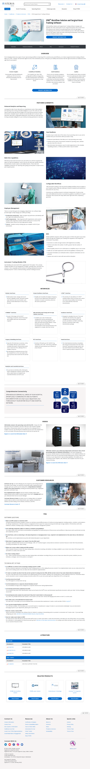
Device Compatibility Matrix (31, 724)
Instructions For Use (30, 729)
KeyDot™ (68, 601)
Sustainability (49, 731)
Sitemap (69, 726)
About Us (48, 722)
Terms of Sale (70, 729)
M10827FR (10, 653)
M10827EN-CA (11, 650)
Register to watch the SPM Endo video (56, 462)
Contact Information (9, 722)
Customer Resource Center (12, 504)
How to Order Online (30, 726)
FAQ (51, 46)
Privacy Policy (70, 724)
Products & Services (51, 729)
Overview (13, 46)
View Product (15, 698)
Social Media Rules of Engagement (12, 733)
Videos (41, 46)
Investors (48, 724)
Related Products (75, 46)
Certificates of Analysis (30, 722)
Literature (61, 46)
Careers (69, 722)
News (47, 726)
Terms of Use (70, 731)
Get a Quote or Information (11, 726)
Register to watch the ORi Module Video (15, 434)
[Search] (37, 4)
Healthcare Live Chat (9, 729)
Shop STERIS (28, 735)
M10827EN (11, 647)
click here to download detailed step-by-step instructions (30, 614)
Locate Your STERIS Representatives (13, 731)
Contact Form (7, 724)
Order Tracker (28, 731)
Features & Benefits (27, 46)
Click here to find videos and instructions (46, 620)
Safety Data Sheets (29, 733)
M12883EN (11, 664)
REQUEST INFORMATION (59, 37)
